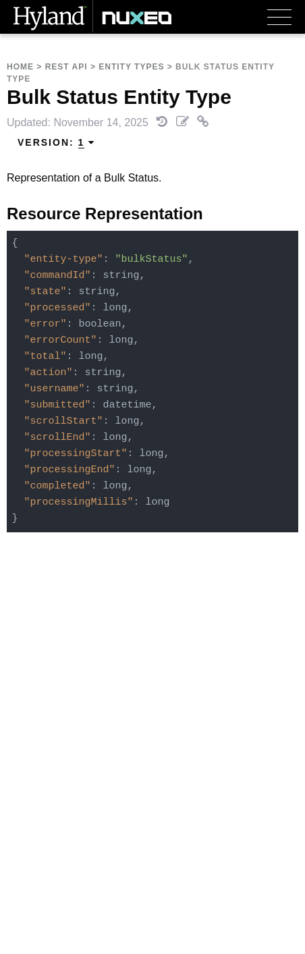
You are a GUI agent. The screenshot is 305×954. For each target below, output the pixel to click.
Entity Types (131, 67)
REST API (66, 67)
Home (20, 67)
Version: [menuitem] (56, 142)
